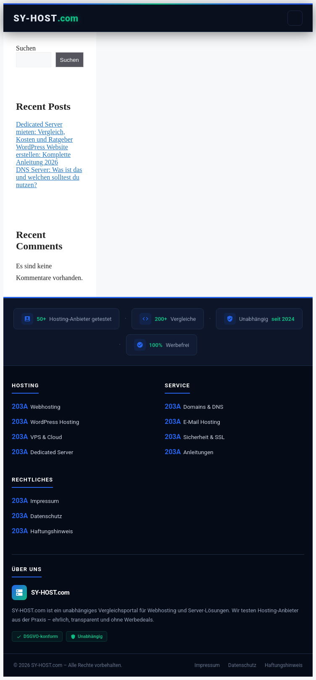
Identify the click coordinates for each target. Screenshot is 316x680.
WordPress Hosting (54, 421)
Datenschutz (46, 516)
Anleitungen (198, 452)
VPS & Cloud (46, 437)
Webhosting (45, 406)
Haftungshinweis (51, 531)
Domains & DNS (203, 406)
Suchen (26, 48)
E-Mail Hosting (201, 421)
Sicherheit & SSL (203, 437)
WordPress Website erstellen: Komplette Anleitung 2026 (43, 154)
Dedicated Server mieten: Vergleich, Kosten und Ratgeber (44, 132)
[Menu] (295, 18)
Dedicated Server (51, 452)
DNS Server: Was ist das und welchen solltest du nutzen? (49, 177)
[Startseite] (45, 18)
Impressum (44, 500)
